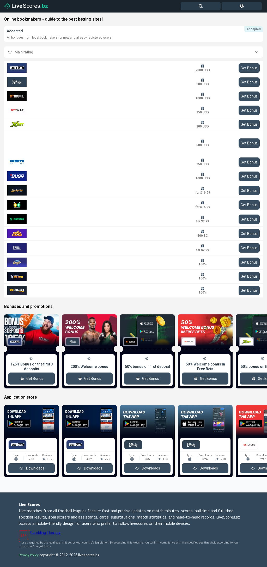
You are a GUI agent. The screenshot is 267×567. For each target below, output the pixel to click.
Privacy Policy (29, 555)
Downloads (31, 468)
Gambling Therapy (45, 533)
